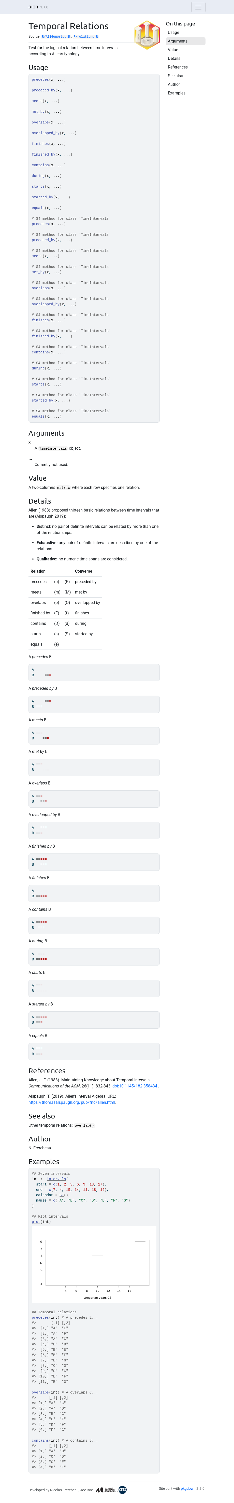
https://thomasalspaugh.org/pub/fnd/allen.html (71, 1102)
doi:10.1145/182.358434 (134, 1086)
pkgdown (188, 1488)
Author (174, 84)
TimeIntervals (53, 449)
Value (173, 49)
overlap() (84, 1126)
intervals (56, 1179)
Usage (173, 32)
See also (175, 75)
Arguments (177, 41)
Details (174, 58)
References (178, 67)
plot (36, 1222)
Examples (176, 93)
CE (62, 1195)
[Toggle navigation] (198, 7)
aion (33, 7)
